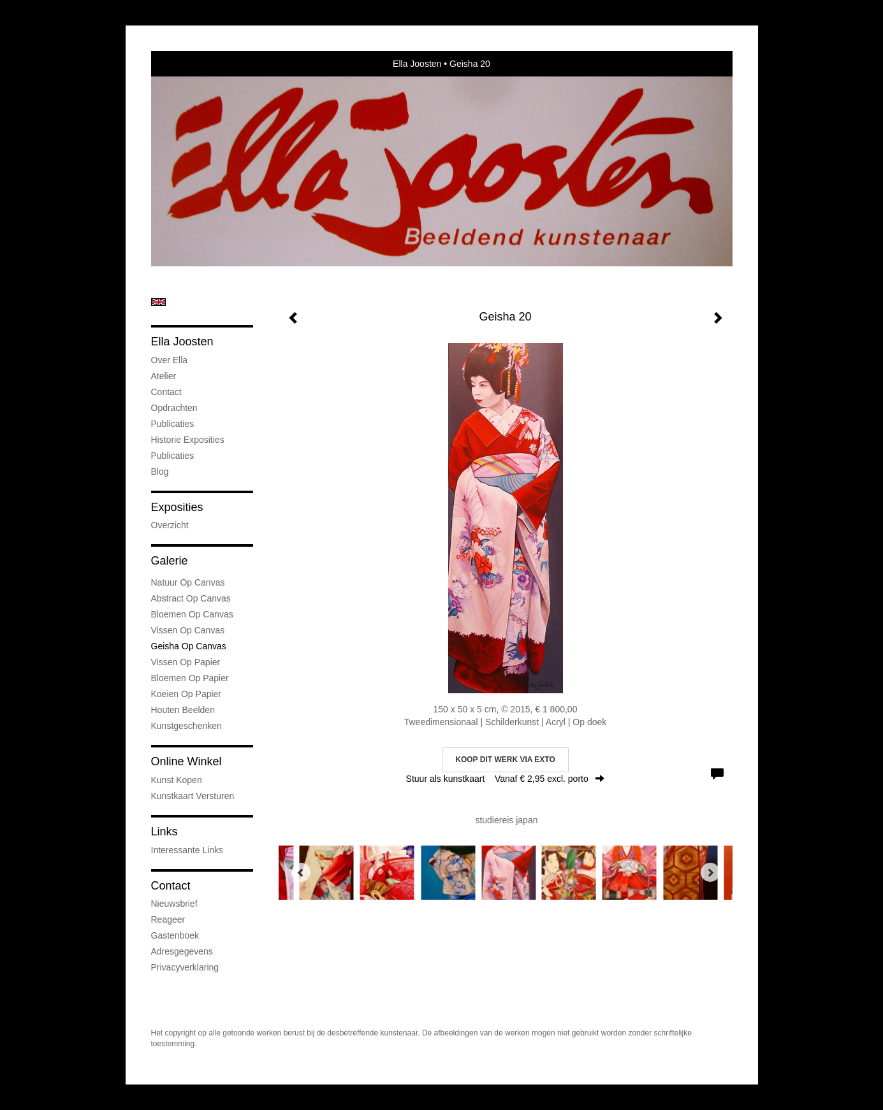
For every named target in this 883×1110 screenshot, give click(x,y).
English (158, 302)
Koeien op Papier (186, 694)
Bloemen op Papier (190, 678)
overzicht (170, 525)
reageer (168, 919)
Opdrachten (174, 408)
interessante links (187, 850)
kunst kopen (176, 780)
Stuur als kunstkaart (505, 779)
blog (160, 471)
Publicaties (172, 424)
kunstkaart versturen (193, 796)
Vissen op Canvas (188, 630)
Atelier (164, 376)
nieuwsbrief (174, 903)
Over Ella (169, 360)
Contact (166, 392)
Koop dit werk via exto (505, 759)
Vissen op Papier (186, 662)
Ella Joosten (417, 64)
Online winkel (186, 761)
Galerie (169, 560)
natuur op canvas (188, 582)
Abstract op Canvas (191, 598)
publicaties (172, 455)
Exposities (177, 507)
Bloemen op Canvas (192, 614)
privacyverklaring (185, 967)
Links (164, 831)
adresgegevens (182, 951)
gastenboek (175, 935)
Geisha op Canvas (188, 646)
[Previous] (300, 872)
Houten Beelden (183, 710)
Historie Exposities (187, 440)
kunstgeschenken (186, 726)
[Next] (710, 872)
